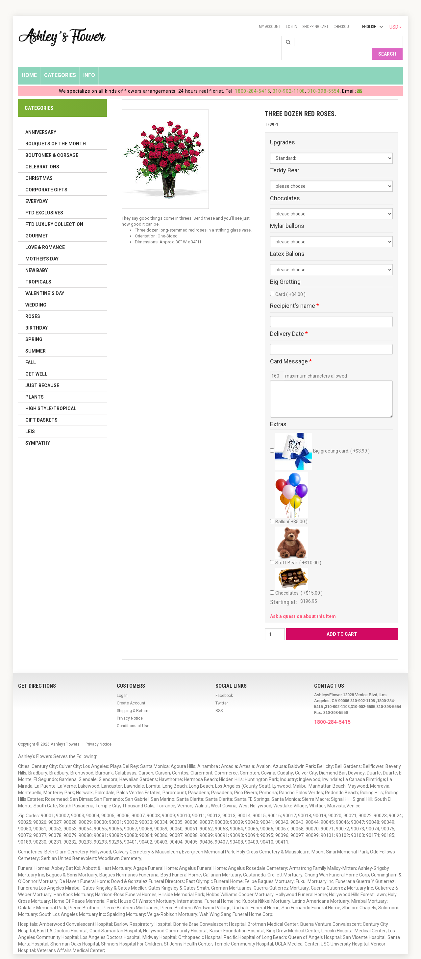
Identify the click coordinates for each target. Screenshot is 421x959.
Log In (291, 26)
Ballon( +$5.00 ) (291, 487)
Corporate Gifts (46, 179)
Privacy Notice (130, 707)
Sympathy (37, 432)
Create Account (131, 692)
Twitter (221, 692)
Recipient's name (294, 295)
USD (395, 27)
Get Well (36, 363)
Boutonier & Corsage (51, 144)
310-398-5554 (323, 80)
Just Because (42, 375)
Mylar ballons (287, 215)
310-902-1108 (289, 80)
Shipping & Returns (134, 700)
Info (89, 64)
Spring (33, 329)
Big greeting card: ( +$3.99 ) (322, 440)
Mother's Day (42, 248)
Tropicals (38, 271)
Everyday (36, 190)
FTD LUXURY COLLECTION (54, 213)
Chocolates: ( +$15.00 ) (299, 571)
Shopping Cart (315, 26)
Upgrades (282, 132)
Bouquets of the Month (55, 133)
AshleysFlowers (65, 733)
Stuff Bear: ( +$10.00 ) (298, 535)
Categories (60, 64)
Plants (34, 386)
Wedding (35, 294)
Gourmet (36, 225)
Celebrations (42, 156)
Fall (30, 352)
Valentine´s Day (44, 282)
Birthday (36, 317)
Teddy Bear (284, 160)
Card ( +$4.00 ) (290, 283)
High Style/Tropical (50, 398)
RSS (219, 700)
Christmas (39, 167)
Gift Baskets (41, 409)
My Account (270, 26)
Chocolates (285, 187)
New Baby (36, 259)
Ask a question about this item (303, 605)
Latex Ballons (287, 243)
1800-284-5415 (252, 80)
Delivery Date (289, 323)
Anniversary (40, 121)
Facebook (224, 685)
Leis (30, 421)
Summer (35, 340)
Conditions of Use (133, 715)
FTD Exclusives (44, 202)
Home (29, 64)
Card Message (291, 351)
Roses (32, 305)
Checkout (342, 26)
